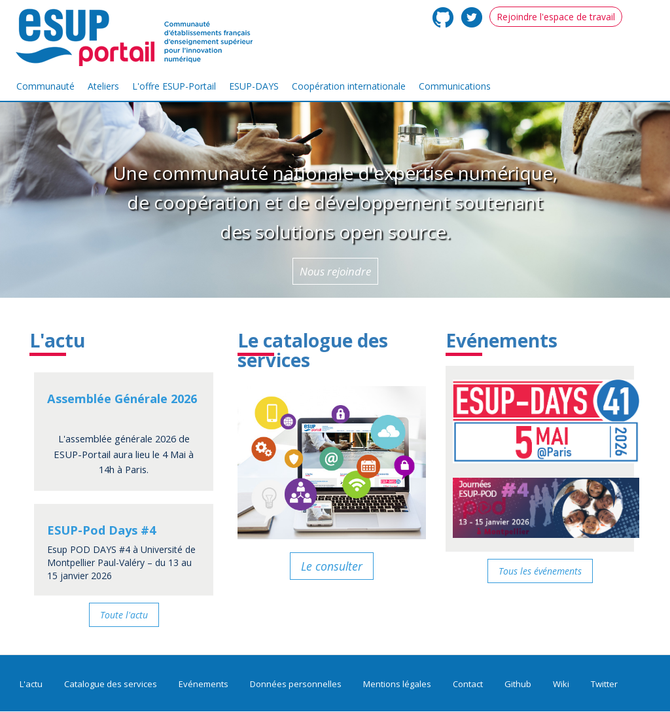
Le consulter (331, 566)
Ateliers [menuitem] (103, 86)
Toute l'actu (124, 615)
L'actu (57, 340)
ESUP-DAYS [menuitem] (254, 86)
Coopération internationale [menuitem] (349, 86)
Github (517, 684)
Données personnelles (296, 684)
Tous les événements (540, 571)
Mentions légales (397, 684)
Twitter (604, 684)
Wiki (561, 684)
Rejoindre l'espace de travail (556, 16)
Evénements (501, 340)
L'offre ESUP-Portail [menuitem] (174, 86)
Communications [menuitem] (455, 86)
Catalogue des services (110, 684)
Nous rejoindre (335, 271)
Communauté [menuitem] (45, 86)
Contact (468, 684)
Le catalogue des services (313, 350)
